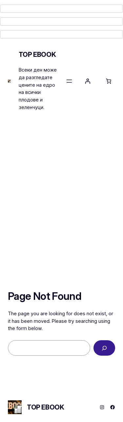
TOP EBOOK (37, 54)
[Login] (87, 81)
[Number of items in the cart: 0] (108, 81)
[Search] (104, 348)
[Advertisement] (61, 188)
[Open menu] (69, 81)
